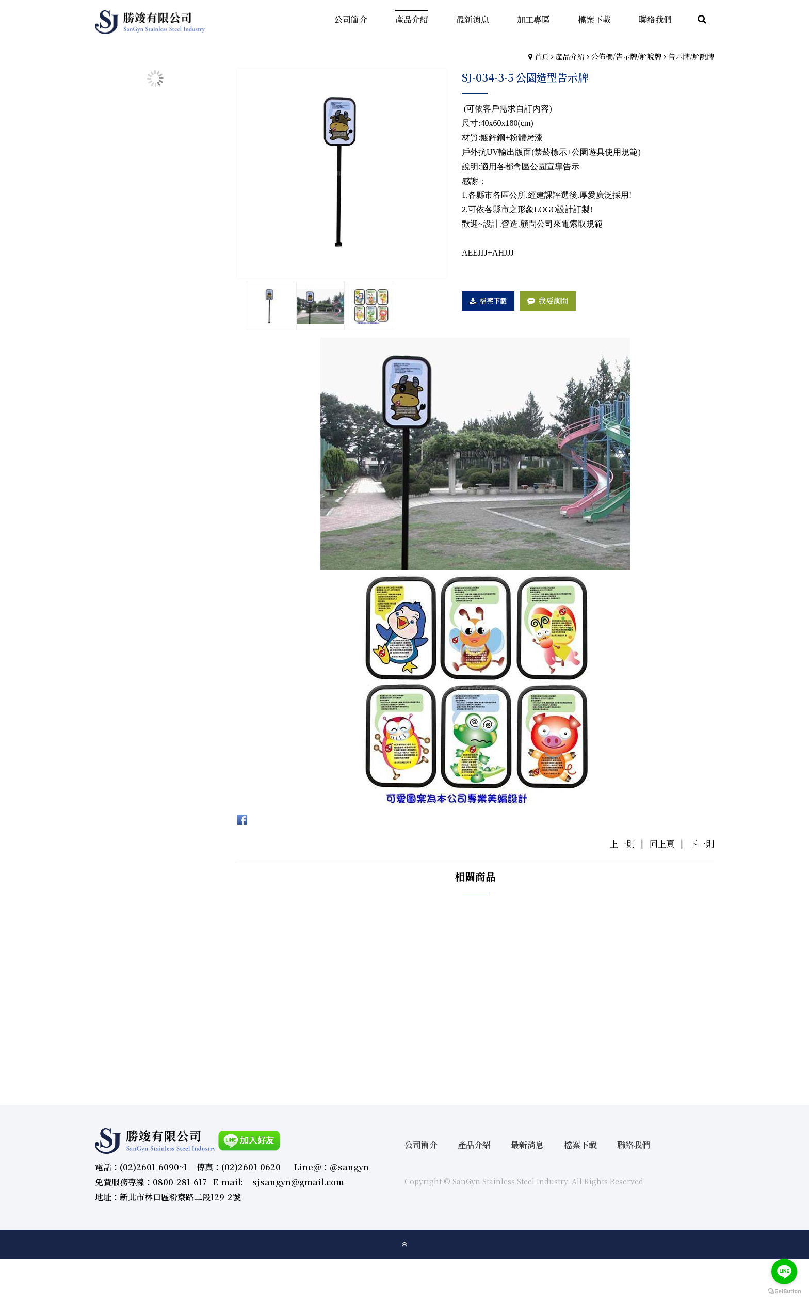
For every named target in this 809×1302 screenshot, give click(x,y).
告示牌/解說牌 (691, 56)
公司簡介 (421, 1145)
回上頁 (662, 844)
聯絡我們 (633, 1145)
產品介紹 (570, 56)
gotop (404, 1244)
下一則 (701, 844)
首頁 (542, 56)
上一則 (622, 844)
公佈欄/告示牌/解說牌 (626, 56)
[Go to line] (784, 1271)
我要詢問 (553, 300)
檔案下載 (493, 301)
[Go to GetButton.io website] (784, 1291)
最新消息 (527, 1145)
